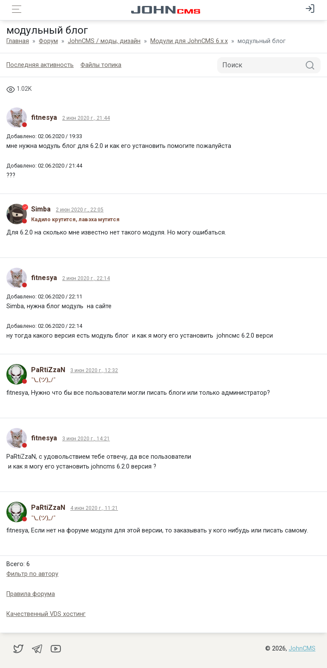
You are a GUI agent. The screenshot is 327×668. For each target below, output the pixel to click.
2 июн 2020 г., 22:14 (86, 278)
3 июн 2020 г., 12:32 (94, 370)
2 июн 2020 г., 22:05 (79, 210)
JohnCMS (302, 648)
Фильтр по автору (32, 574)
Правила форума (30, 594)
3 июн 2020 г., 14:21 (86, 439)
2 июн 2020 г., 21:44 (86, 118)
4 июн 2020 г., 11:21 (94, 508)
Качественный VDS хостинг (46, 614)
